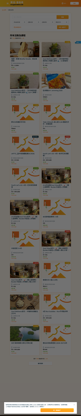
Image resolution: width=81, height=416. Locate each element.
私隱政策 (36, 407)
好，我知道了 (57, 410)
